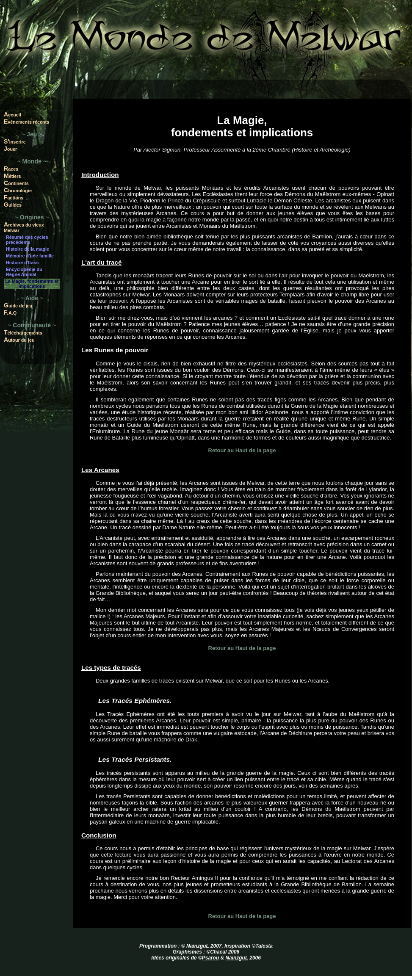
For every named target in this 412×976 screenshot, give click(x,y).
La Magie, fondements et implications (31, 284)
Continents (16, 183)
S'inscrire (15, 141)
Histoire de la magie (27, 249)
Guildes (13, 204)
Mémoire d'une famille (30, 255)
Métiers (12, 175)
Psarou (210, 958)
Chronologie (18, 190)
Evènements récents (26, 121)
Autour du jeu (19, 339)
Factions (13, 197)
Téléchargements (23, 332)
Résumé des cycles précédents (27, 240)
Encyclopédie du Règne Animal (24, 272)
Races (11, 168)
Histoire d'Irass (22, 262)
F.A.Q (10, 312)
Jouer (10, 148)
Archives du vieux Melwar (24, 227)
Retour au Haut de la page (242, 450)
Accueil (12, 114)
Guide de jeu (18, 305)
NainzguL (236, 958)
